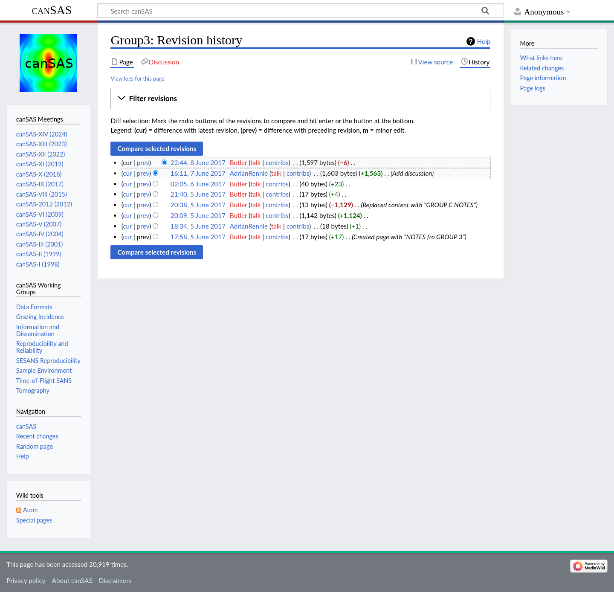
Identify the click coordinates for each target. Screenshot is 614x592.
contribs (277, 162)
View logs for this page (137, 78)
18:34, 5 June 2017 (198, 226)
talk (255, 162)
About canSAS (72, 580)
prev (143, 162)
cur (127, 173)
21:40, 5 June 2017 (198, 194)
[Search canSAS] (301, 10)
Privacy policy (25, 580)
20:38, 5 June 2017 (198, 205)
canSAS (52, 10)
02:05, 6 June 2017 (198, 184)
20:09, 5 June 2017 (198, 215)
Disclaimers (115, 580)
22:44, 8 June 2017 (198, 162)
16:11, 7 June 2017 (198, 173)
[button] (300, 98)
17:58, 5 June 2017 (198, 237)
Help (483, 41)
